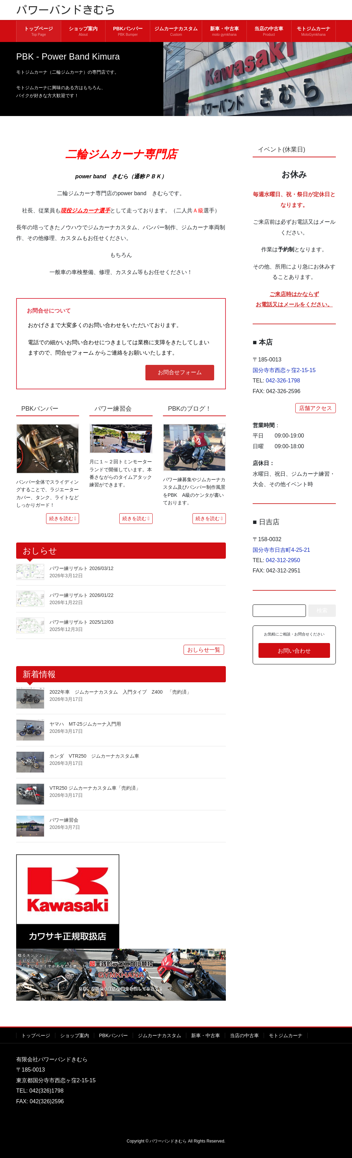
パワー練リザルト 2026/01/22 (81, 595)
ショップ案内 (74, 1035)
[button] (179, 372)
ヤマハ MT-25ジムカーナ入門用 (85, 724)
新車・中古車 (205, 1035)
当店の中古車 (244, 1035)
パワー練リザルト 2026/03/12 (81, 568)
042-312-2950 (283, 560)
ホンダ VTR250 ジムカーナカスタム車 (94, 756)
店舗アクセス (315, 408)
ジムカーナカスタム (159, 1035)
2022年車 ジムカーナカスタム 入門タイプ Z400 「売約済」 (120, 692)
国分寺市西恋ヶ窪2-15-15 (287, 370)
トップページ (35, 1035)
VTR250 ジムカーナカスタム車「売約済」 (95, 788)
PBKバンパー (113, 1035)
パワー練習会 (64, 820)
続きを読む (61, 518)
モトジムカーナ (285, 1035)
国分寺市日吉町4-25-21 (281, 550)
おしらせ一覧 (203, 650)
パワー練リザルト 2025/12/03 (81, 622)
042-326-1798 (283, 380)
